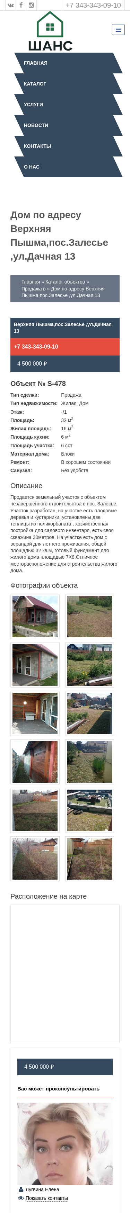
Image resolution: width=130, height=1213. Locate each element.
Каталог (35, 84)
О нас (32, 167)
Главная (35, 63)
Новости (36, 125)
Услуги (33, 104)
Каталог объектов (65, 282)
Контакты (37, 146)
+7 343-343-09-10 (93, 5)
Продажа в (34, 288)
